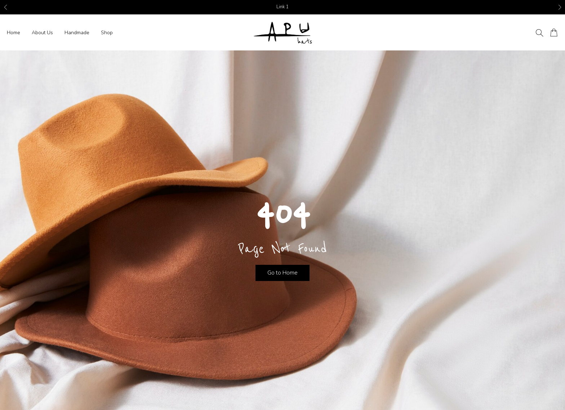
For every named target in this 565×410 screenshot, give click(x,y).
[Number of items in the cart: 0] (554, 32)
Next (559, 7)
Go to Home (282, 272)
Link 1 (282, 7)
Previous (5, 7)
